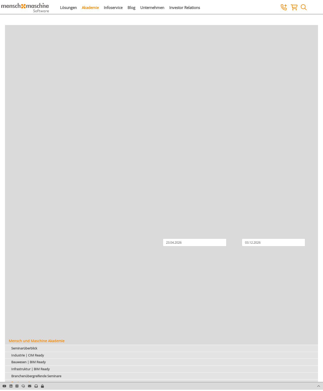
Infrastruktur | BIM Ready (30, 369)
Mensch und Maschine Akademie (36, 340)
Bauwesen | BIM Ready (28, 362)
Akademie (90, 7)
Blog (131, 7)
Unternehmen (152, 7)
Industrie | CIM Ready (27, 355)
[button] (42, 386)
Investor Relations (184, 7)
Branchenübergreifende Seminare (36, 376)
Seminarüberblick (24, 348)
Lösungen (68, 7)
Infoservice (113, 7)
